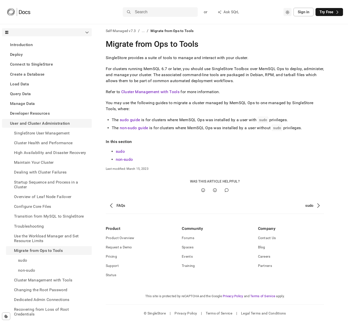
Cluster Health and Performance (43, 142)
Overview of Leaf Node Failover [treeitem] (43, 196)
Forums (188, 238)
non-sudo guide (134, 127)
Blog (261, 247)
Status (111, 275)
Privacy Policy (233, 296)
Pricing (111, 256)
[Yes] (203, 190)
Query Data (20, 93)
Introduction (21, 44)
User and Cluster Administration (40, 123)
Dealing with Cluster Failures (40, 172)
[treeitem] (47, 44)
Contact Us (267, 238)
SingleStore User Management (42, 133)
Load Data (19, 84)
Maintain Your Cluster (34, 162)
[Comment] (226, 190)
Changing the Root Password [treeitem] (40, 289)
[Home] (18, 12)
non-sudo (26, 270)
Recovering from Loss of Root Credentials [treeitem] (41, 311)
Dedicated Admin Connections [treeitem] (42, 299)
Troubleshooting (29, 226)
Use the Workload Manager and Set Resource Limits (46, 238)
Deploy (16, 54)
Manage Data (22, 103)
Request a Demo (119, 247)
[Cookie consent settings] (6, 316)
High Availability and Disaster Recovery (50, 152)
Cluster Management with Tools (43, 280)
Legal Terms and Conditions (263, 313)
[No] (215, 190)
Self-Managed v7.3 (121, 31)
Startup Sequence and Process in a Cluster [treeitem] (46, 184)
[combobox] (288, 12)
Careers (264, 256)
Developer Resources (30, 113)
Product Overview (120, 238)
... (143, 31)
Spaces (188, 247)
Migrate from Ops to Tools (38, 250)
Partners (265, 266)
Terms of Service (262, 296)
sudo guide (130, 119)
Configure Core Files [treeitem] (32, 206)
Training (188, 266)
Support (112, 266)
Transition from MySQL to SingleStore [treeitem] (49, 216)
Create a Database (27, 74)
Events (187, 256)
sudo (22, 260)
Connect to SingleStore (31, 64)
